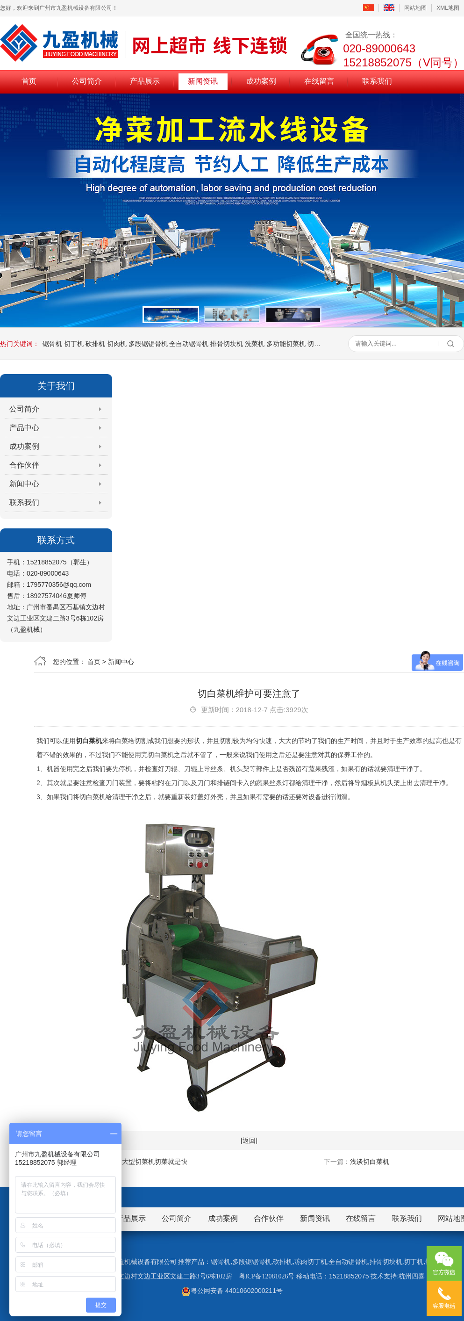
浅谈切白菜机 (369, 1161)
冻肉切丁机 (310, 1261)
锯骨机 (52, 343)
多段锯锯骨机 (148, 343)
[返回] (249, 1140)
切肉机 (117, 343)
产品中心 (24, 428)
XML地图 (447, 8)
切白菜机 (89, 740)
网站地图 (415, 8)
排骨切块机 (226, 343)
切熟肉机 (320, 343)
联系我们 (377, 81)
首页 (28, 81)
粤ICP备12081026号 (267, 1276)
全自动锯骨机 (188, 343)
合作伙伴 (24, 465)
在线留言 (319, 81)
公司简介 (87, 81)
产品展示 (145, 81)
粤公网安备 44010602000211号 (232, 1290)
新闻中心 (24, 484)
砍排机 (95, 343)
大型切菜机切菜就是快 (154, 1161)
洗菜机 (254, 343)
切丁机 (74, 343)
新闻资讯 (203, 81)
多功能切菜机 (286, 343)
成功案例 (261, 81)
